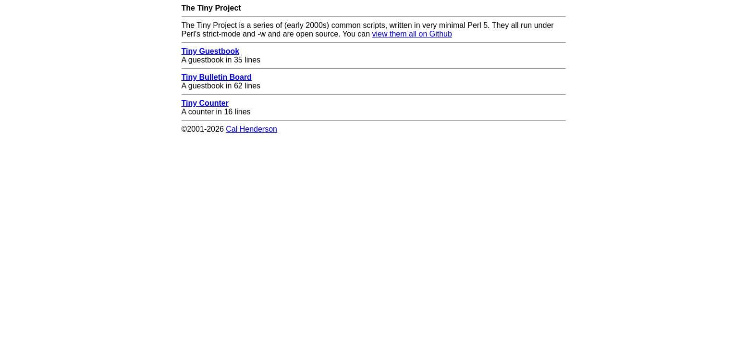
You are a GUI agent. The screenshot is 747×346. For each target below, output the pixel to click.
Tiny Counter (205, 103)
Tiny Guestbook (211, 51)
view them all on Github (412, 34)
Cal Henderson (251, 129)
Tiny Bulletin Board (217, 77)
